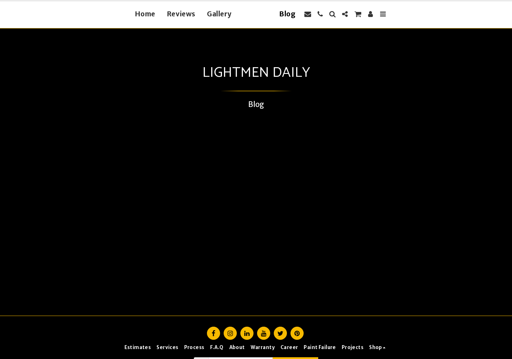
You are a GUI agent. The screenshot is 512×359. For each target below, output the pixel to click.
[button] (320, 14)
